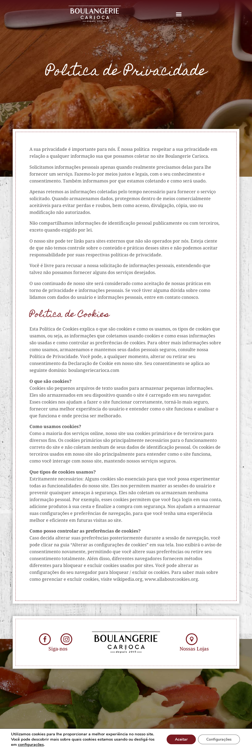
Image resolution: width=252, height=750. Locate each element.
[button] (178, 13)
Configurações (219, 739)
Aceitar (181, 739)
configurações (31, 744)
